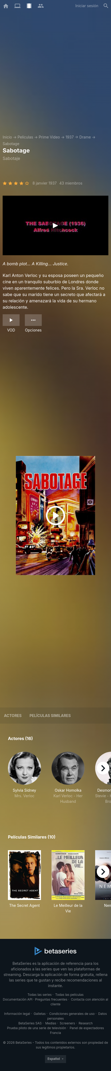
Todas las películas (69, 995)
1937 (70, 137)
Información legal (17, 1014)
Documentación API (18, 999)
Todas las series (39, 995)
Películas (25, 137)
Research (85, 1023)
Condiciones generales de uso (72, 1014)
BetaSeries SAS (30, 1023)
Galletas (40, 1014)
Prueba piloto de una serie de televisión (36, 1028)
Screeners (67, 1023)
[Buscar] (106, 6)
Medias (50, 1023)
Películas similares (50, 715)
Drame (85, 137)
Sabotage (11, 143)
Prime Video (49, 137)
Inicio (7, 137)
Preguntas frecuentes (51, 999)
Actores (13, 715)
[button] (24, 781)
